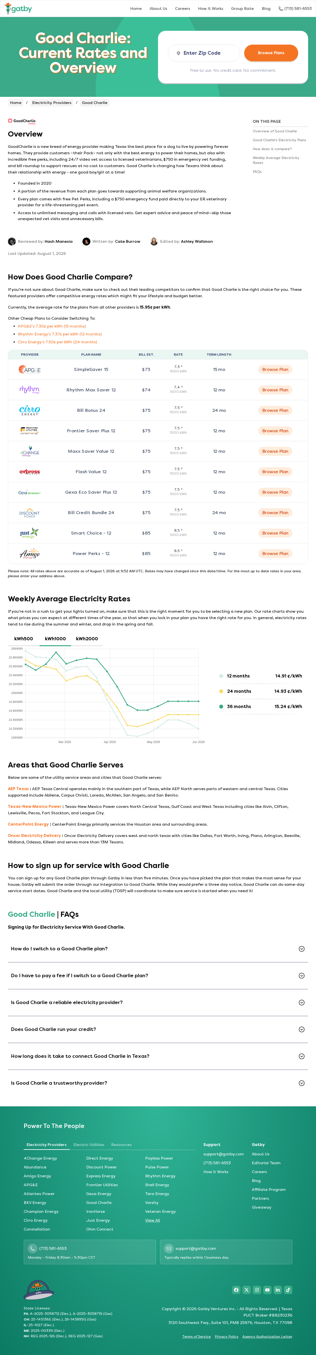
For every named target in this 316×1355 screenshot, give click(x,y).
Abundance (35, 1167)
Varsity (151, 1202)
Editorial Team (266, 1163)
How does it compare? (272, 149)
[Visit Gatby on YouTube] (267, 1290)
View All (152, 1220)
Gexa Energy (98, 1193)
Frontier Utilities (102, 1184)
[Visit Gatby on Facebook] (236, 1290)
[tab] (24, 639)
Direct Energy (99, 1158)
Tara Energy (157, 1193)
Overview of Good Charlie (275, 131)
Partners (260, 1198)
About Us (158, 8)
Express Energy (101, 1176)
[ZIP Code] (207, 53)
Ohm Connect (99, 1229)
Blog (266, 8)
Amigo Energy (37, 1176)
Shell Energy (157, 1184)
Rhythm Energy (160, 1176)
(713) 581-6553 (217, 1163)
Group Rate (242, 8)
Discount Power (101, 1167)
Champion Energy (41, 1211)
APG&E (31, 1184)
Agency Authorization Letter (267, 1337)
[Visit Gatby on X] (246, 1290)
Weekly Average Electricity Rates (276, 160)
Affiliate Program (269, 1189)
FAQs (257, 172)
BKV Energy (35, 1202)
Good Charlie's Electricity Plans (279, 140)
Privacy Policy (226, 1337)
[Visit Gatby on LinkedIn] (278, 1290)
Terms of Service (196, 1337)
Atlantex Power (39, 1193)
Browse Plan (275, 369)
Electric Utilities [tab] (89, 1144)
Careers (182, 8)
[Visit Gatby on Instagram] (257, 1290)
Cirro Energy (36, 1220)
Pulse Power (157, 1167)
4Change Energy (40, 1158)
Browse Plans (271, 53)
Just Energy (98, 1220)
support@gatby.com (223, 1154)
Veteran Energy (160, 1211)
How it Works (215, 1171)
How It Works (210, 8)
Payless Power (159, 1158)
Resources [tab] (121, 1144)
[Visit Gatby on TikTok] (288, 1290)
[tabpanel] (158, 695)
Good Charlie (99, 1202)
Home (136, 8)
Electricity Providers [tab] (47, 1144)
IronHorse (95, 1211)
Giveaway (261, 1207)
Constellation (37, 1229)
